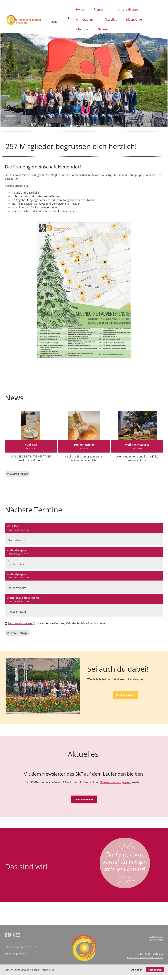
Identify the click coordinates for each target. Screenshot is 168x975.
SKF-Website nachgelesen (115, 782)
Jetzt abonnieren (84, 799)
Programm (101, 9)
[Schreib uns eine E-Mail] (18, 934)
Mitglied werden (125, 695)
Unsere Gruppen (128, 9)
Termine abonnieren (20, 623)
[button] (84, 534)
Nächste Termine (15, 954)
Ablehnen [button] (136, 969)
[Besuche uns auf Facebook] (7, 934)
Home (80, 9)
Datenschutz (155, 940)
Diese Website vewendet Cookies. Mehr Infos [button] (29, 969)
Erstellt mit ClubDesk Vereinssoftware (145, 957)
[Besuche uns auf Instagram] (12, 934)
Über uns (82, 29)
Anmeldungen (85, 19)
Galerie (103, 29)
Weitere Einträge (17, 473)
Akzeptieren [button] (155, 969)
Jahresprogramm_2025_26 (21, 947)
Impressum (156, 936)
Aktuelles (111, 19)
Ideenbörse (134, 19)
